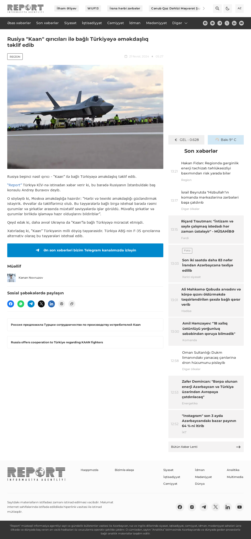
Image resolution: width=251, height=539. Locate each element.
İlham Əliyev (67, 8)
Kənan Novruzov (25, 278)
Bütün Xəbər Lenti (206, 446)
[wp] (20, 303)
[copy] (71, 303)
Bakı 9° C (226, 140)
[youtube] (241, 23)
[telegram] (219, 23)
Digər (180, 23)
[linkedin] (234, 23)
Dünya (200, 483)
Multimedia (235, 477)
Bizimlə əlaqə (124, 470)
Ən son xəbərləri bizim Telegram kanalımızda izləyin (85, 250)
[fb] (205, 23)
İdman (200, 470)
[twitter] (227, 23)
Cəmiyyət (170, 483)
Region (15, 56)
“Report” (14, 185)
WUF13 (93, 8)
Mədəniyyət (203, 477)
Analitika (233, 470)
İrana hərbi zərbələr (125, 8)
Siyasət (168, 470)
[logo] (25, 8)
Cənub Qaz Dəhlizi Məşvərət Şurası (178, 8)
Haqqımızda (89, 470)
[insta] (212, 23)
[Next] (201, 8)
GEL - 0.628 (186, 140)
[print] (61, 303)
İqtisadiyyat (171, 477)
